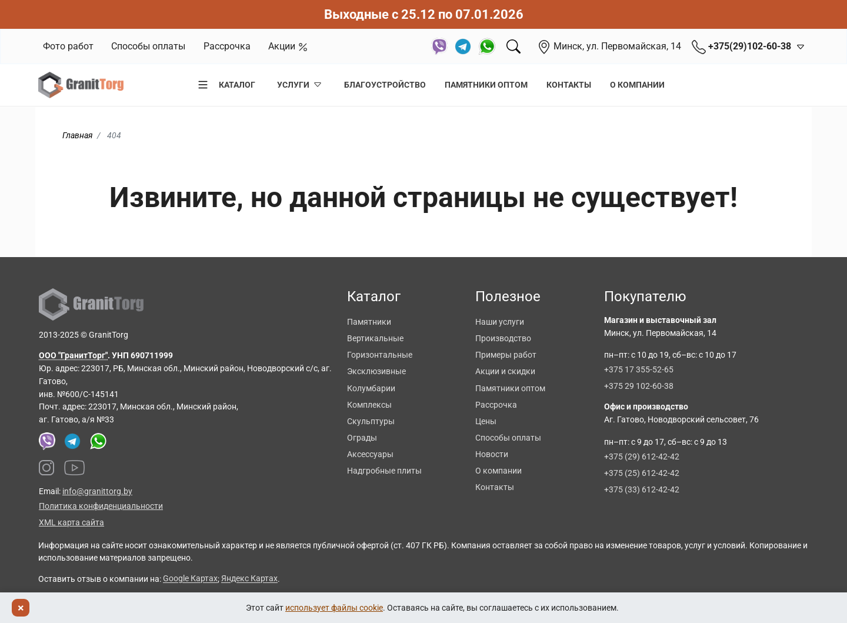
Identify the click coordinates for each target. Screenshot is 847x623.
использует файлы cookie (334, 607)
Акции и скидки (505, 371)
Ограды (362, 437)
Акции (288, 46)
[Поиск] (513, 46)
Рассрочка (227, 46)
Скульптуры (371, 421)
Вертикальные (375, 338)
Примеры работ (505, 354)
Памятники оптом (486, 85)
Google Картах (190, 579)
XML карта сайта (71, 522)
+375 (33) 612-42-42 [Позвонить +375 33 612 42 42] (641, 489)
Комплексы (369, 404)
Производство (503, 338)
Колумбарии (371, 388)
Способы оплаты (148, 46)
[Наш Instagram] (46, 467)
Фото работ (68, 46)
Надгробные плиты (384, 470)
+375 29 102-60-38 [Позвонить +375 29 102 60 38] (638, 386)
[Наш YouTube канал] (74, 467)
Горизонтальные (379, 354)
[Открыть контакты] (798, 46)
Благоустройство (385, 85)
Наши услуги (499, 322)
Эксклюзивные (376, 371)
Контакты (568, 85)
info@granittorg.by (97, 491)
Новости (491, 454)
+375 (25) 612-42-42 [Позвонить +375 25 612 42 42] (641, 473)
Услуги (299, 85)
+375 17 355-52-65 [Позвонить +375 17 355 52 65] (638, 369)
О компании (637, 85)
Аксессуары (370, 454)
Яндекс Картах (249, 579)
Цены (485, 421)
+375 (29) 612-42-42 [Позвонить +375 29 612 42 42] (641, 456)
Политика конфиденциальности (101, 506)
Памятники (369, 322)
